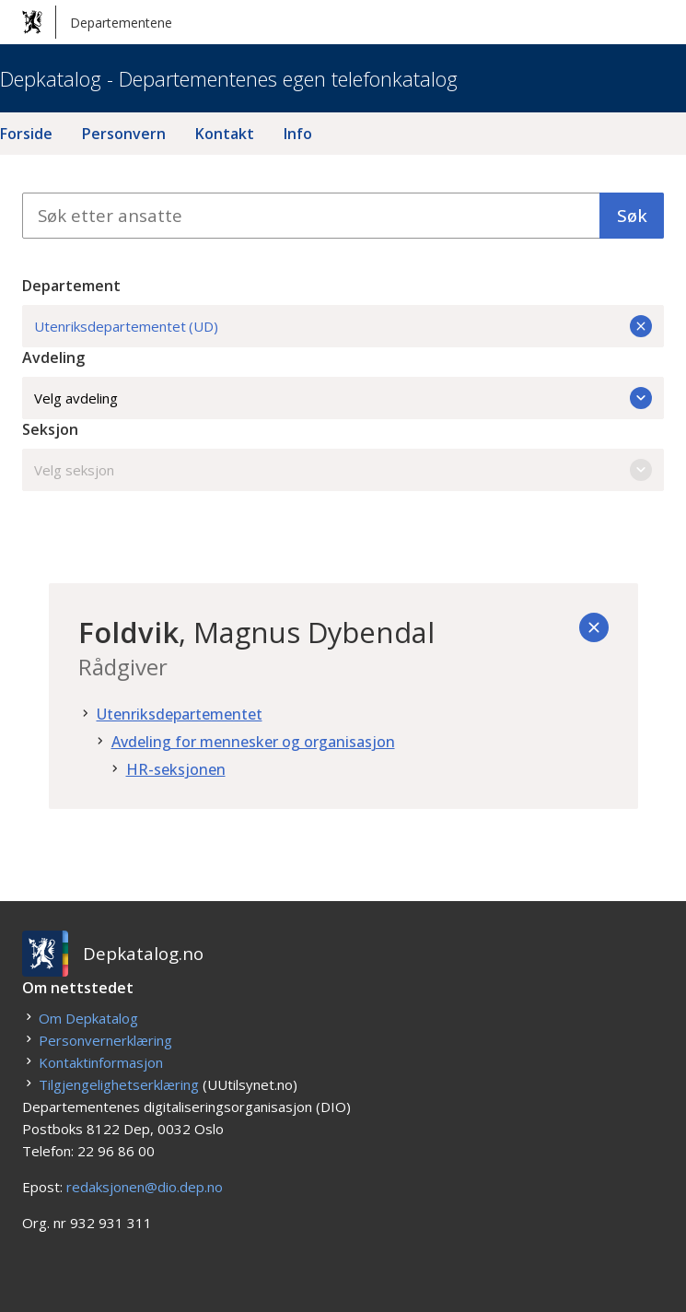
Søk (632, 215)
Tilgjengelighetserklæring (119, 1084)
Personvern (124, 133)
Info (298, 133)
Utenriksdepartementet (179, 714)
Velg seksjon (343, 470)
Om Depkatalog (88, 1018)
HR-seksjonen (176, 769)
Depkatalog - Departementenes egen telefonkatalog (229, 78)
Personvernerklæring (105, 1040)
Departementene (97, 22)
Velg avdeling (343, 398)
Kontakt (224, 133)
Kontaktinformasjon (101, 1062)
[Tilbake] (594, 627)
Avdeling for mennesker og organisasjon (253, 742)
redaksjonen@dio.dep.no (144, 1186)
